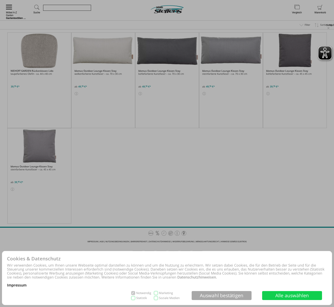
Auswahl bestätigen (222, 295)
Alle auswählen (292, 295)
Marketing (166, 293)
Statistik (141, 298)
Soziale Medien (169, 298)
